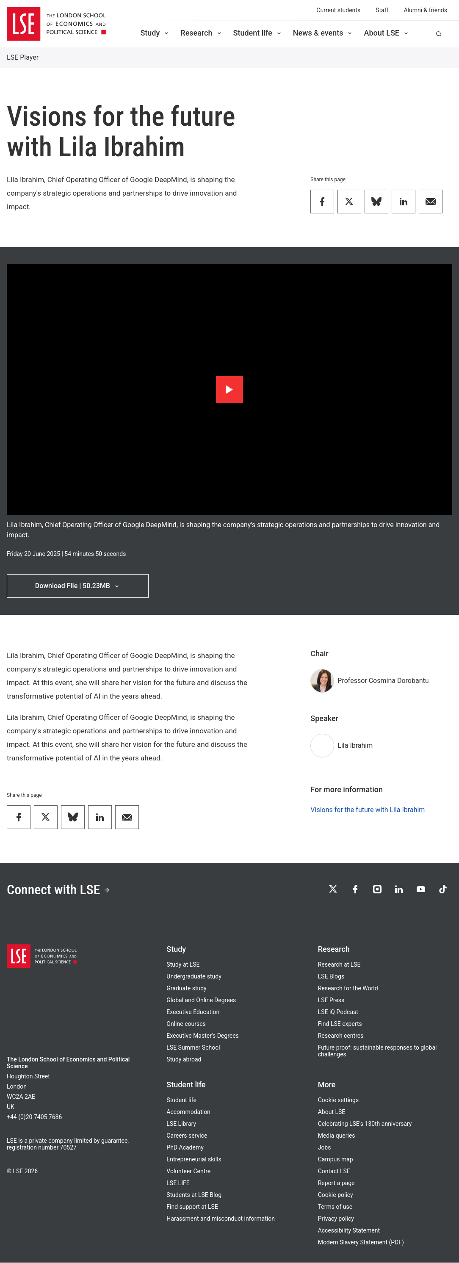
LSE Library (181, 1124)
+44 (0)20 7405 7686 (34, 1117)
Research (201, 32)
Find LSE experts (340, 1024)
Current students (338, 10)
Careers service (186, 1136)
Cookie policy (335, 1195)
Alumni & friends (425, 10)
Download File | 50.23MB (77, 586)
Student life (257, 32)
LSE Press (331, 1000)
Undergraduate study (193, 976)
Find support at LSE (192, 1207)
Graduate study (186, 988)
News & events (323, 32)
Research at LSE (339, 965)
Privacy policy (336, 1219)
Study (155, 32)
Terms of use (335, 1207)
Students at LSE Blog (193, 1195)
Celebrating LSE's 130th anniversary (365, 1124)
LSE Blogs (331, 976)
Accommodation (188, 1112)
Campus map (335, 1159)
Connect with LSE (59, 890)
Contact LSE (334, 1171)
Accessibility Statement (349, 1230)
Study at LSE (182, 965)
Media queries (336, 1136)
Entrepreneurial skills (193, 1159)
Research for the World (348, 988)
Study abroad (183, 1059)
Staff (382, 10)
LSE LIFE (177, 1183)
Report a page (336, 1183)
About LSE (386, 32)
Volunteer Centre (188, 1171)
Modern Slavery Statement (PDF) (361, 1242)
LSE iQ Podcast (338, 1012)
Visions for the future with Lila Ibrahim (367, 810)
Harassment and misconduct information (220, 1219)
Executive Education (192, 1012)
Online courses (185, 1024)
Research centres (341, 1036)
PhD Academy (185, 1147)
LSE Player (23, 57)
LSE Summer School (193, 1048)
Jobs (324, 1147)
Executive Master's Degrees (202, 1036)
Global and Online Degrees (201, 1000)
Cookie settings (338, 1100)
